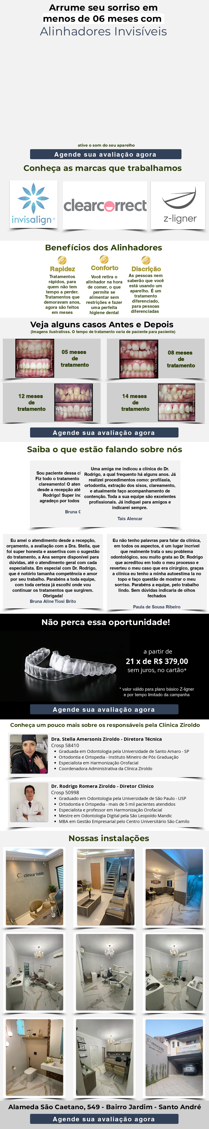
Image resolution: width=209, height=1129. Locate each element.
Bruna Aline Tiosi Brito (53, 601)
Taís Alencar (130, 518)
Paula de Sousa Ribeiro (156, 606)
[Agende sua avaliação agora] (105, 154)
